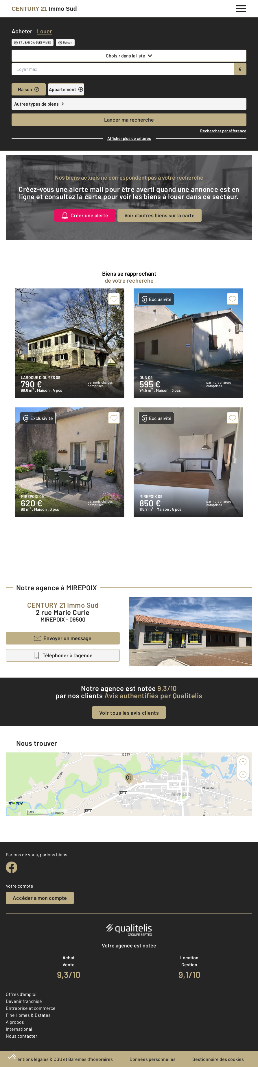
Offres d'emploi (21, 994)
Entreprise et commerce (31, 1008)
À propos (15, 1022)
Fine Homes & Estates (28, 1015)
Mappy (59, 813)
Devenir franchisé (24, 1001)
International (19, 1029)
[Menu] (241, 7)
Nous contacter (21, 1036)
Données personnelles (153, 1059)
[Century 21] (44, 8)
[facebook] (11, 867)
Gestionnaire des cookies (218, 1059)
